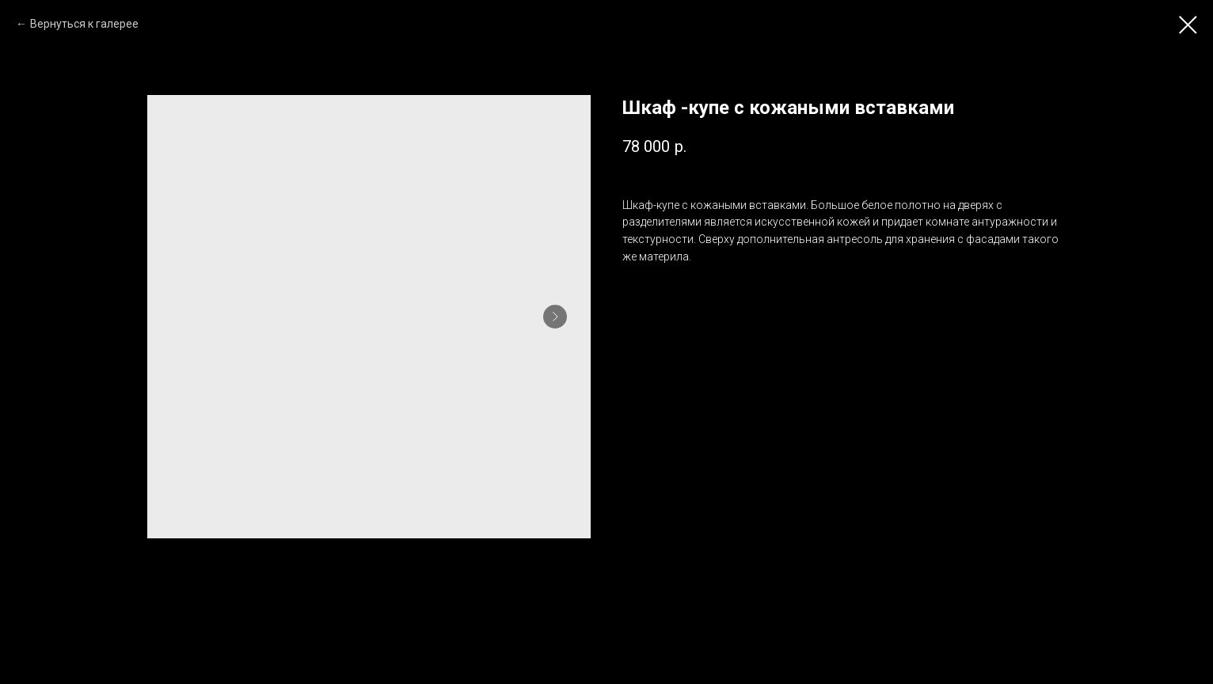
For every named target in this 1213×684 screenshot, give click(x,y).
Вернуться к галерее (84, 23)
